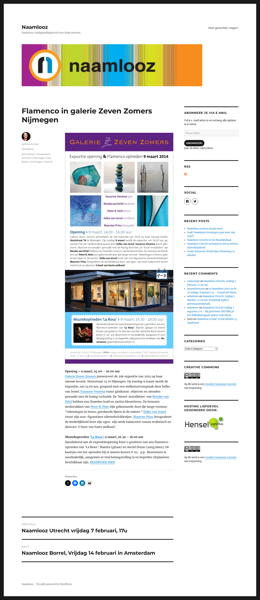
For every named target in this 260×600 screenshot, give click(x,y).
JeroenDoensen (196, 288)
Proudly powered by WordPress (54, 584)
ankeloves (193, 296)
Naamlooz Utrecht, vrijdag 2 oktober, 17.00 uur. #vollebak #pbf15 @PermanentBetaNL (211, 300)
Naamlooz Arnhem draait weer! (205, 228)
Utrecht (48, 161)
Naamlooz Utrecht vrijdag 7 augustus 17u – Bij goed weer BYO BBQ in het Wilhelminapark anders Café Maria (210, 311)
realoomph (193, 281)
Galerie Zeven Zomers (80, 376)
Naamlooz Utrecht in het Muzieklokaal (209, 240)
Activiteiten (28, 154)
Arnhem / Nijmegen (33, 157)
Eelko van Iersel (154, 411)
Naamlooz (35, 27)
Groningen (36, 161)
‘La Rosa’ (96, 437)
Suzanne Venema (92, 391)
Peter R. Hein (99, 406)
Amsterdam (43, 154)
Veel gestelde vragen (223, 28)
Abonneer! (194, 143)
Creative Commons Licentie (220, 384)
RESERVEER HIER (102, 462)
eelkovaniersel (30, 144)
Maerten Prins (143, 417)
